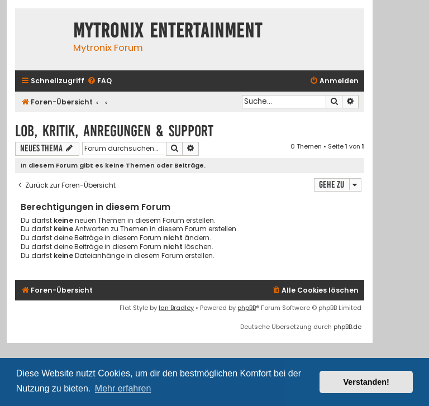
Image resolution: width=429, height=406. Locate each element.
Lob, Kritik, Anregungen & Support (114, 131)
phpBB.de (347, 326)
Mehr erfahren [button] (123, 388)
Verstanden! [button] (366, 382)
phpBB (246, 307)
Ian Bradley (176, 307)
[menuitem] (99, 81)
